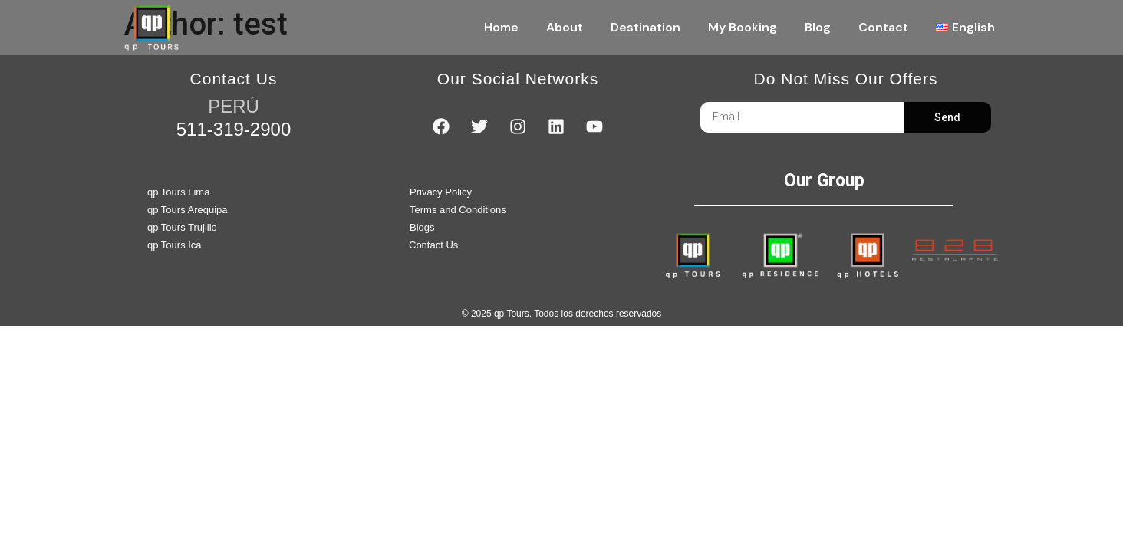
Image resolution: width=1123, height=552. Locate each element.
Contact (883, 27)
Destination (645, 27)
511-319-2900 (233, 129)
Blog (818, 27)
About (564, 27)
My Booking (742, 27)
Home (501, 27)
